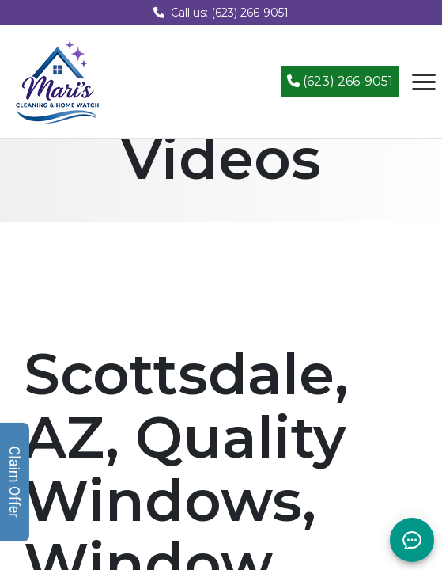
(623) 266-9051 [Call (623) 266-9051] (340, 81)
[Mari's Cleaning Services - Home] (57, 80)
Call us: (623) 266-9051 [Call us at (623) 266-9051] (221, 13)
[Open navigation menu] (424, 81)
